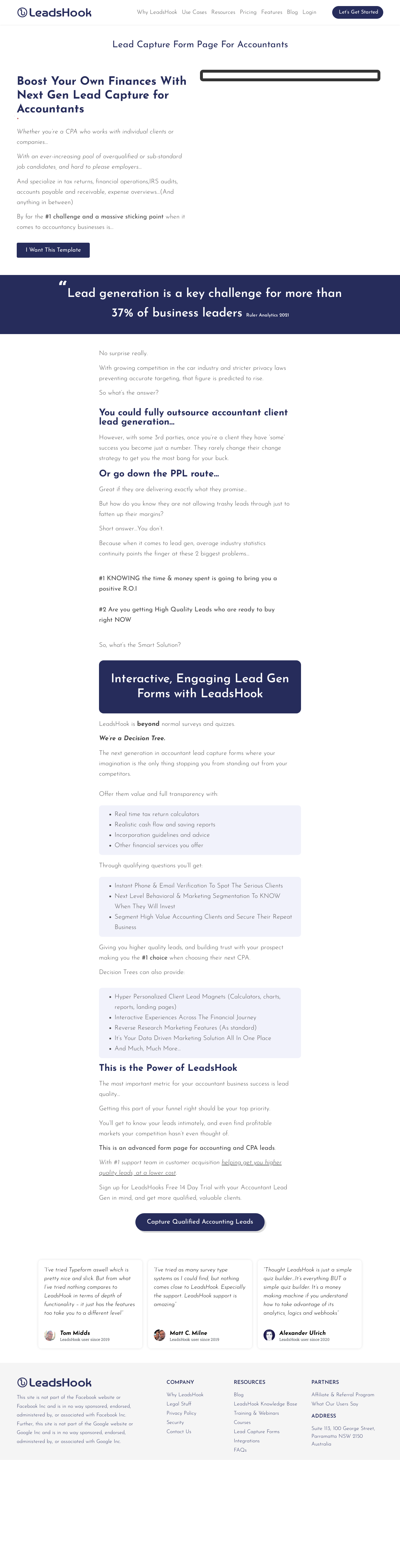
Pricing (248, 12)
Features (271, 12)
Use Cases (194, 12)
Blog (292, 12)
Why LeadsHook (157, 12)
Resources (223, 12)
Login (309, 12)
